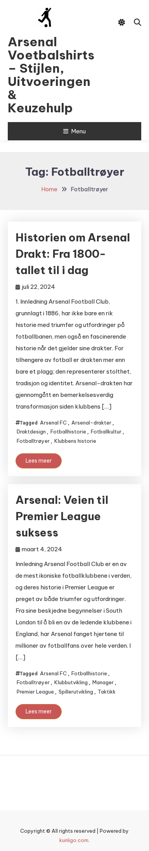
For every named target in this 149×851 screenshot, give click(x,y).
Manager (103, 682)
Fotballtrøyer (33, 441)
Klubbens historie (75, 441)
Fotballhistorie (68, 431)
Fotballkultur (106, 431)
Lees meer (39, 460)
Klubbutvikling (71, 682)
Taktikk (107, 691)
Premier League (35, 691)
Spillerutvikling (76, 691)
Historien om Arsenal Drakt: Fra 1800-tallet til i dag (73, 254)
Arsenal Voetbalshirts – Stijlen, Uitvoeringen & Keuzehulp (44, 74)
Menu (74, 131)
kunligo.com (73, 840)
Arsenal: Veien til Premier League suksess (62, 516)
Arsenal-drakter (91, 422)
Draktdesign (31, 431)
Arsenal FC (53, 422)
